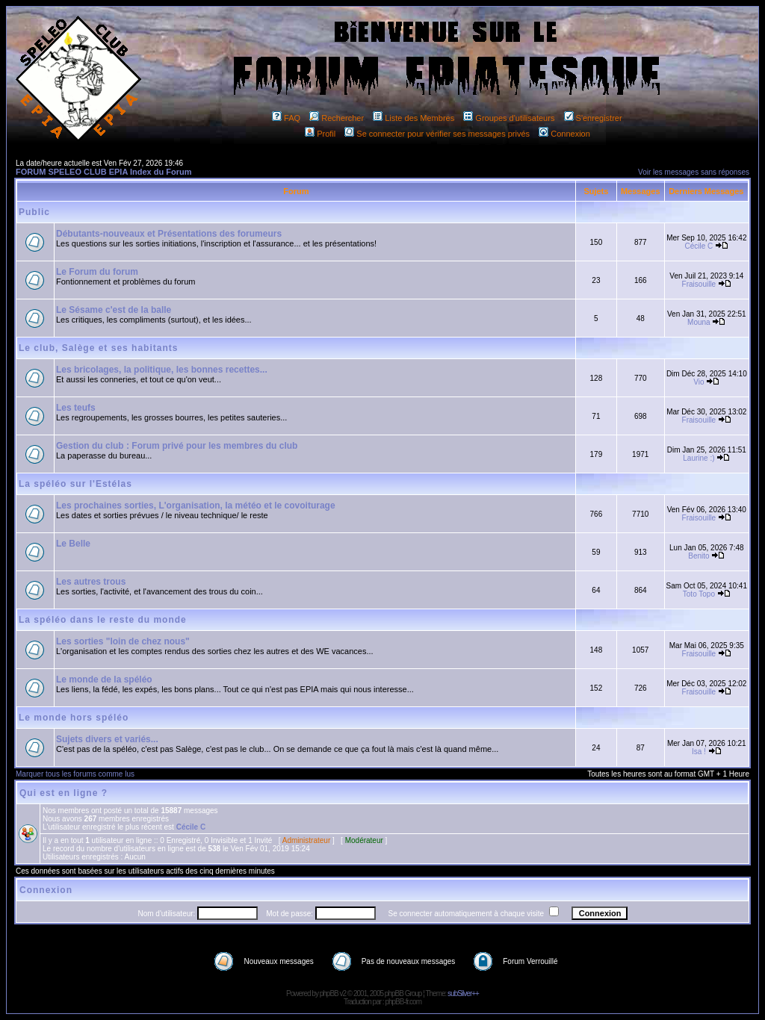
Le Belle (73, 543)
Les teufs (76, 407)
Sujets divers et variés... (107, 739)
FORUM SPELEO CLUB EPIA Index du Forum (104, 171)
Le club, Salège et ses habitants (98, 348)
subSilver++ (463, 993)
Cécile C (699, 246)
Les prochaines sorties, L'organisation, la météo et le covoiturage (195, 505)
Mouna (698, 322)
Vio (698, 382)
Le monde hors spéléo (73, 717)
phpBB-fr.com (403, 1002)
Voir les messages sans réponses (693, 172)
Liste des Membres (413, 117)
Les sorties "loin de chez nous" (123, 641)
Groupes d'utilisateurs (508, 117)
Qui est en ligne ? (63, 793)
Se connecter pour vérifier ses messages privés (437, 133)
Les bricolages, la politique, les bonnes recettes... (161, 369)
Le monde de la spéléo (104, 679)
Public (34, 212)
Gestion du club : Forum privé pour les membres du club (176, 446)
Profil (320, 133)
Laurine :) (698, 458)
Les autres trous (91, 581)
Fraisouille (699, 284)
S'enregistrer (593, 117)
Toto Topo (699, 594)
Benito (698, 556)
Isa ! (699, 751)
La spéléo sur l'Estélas (75, 484)
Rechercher (336, 117)
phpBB (329, 993)
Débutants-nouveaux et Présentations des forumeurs (169, 233)
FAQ (286, 117)
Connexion (564, 133)
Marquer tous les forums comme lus (75, 774)
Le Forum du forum (97, 272)
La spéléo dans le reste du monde (103, 620)
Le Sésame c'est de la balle (113, 310)
